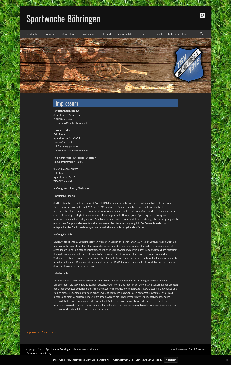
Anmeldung (68, 34)
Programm (50, 34)
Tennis (142, 34)
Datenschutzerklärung (38, 353)
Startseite (31, 34)
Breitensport (89, 34)
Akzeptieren (171, 360)
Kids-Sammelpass (178, 34)
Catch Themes (197, 349)
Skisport (106, 34)
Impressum (32, 332)
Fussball (157, 34)
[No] (227, 359)
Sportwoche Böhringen (63, 18)
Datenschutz (49, 332)
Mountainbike (125, 34)
